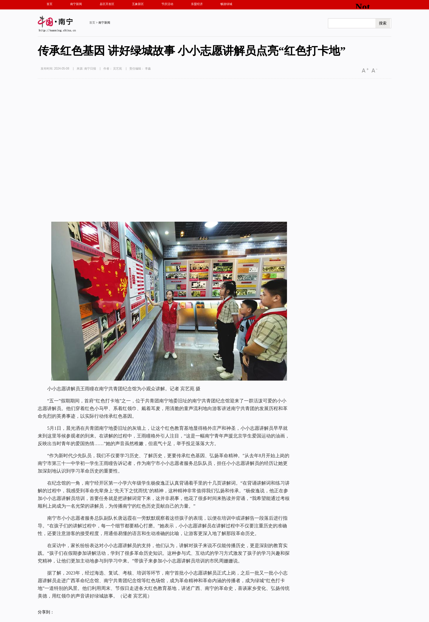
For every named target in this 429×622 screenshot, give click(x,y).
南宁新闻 (76, 4)
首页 (49, 4)
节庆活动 (167, 4)
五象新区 (138, 4)
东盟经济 (197, 4)
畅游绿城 (226, 4)
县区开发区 (107, 4)
